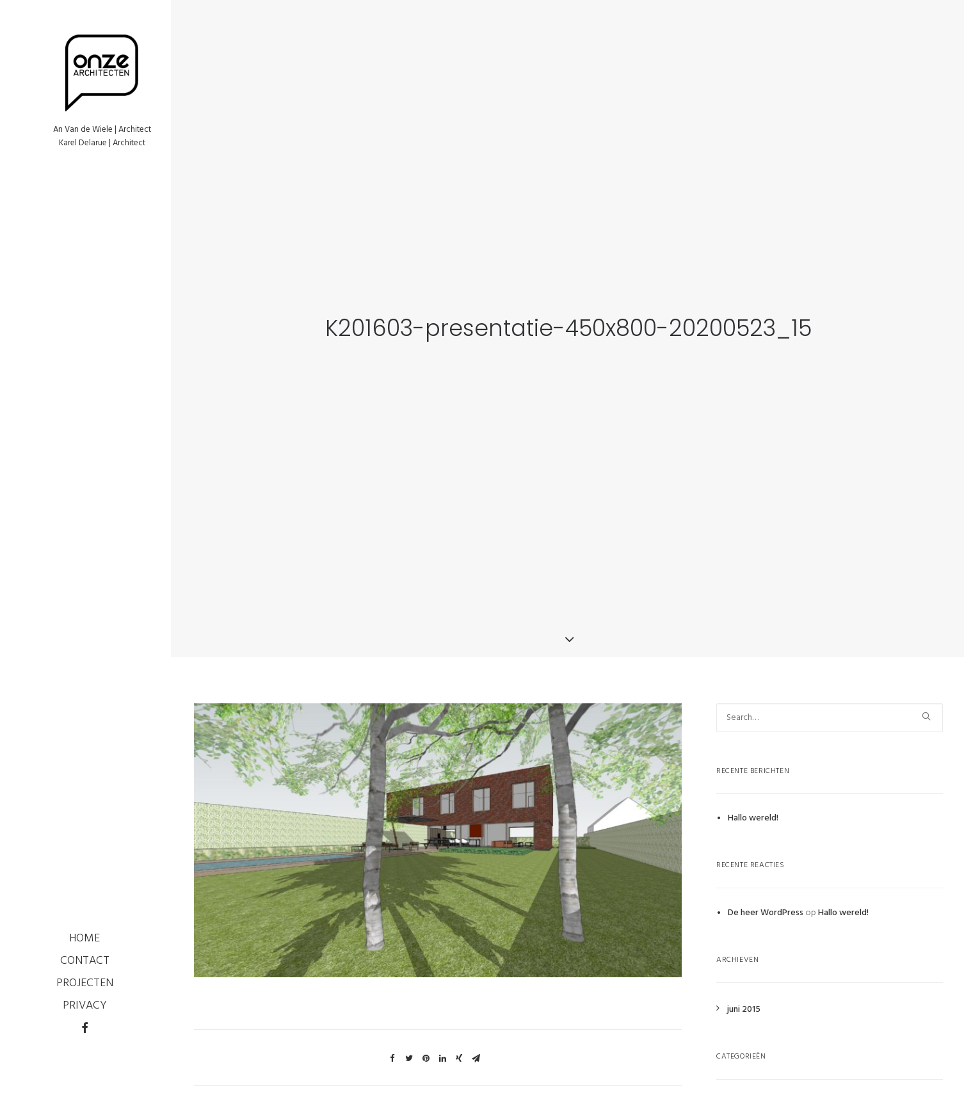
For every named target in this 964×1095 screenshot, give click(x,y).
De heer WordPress (765, 897)
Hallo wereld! (753, 802)
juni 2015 (743, 994)
